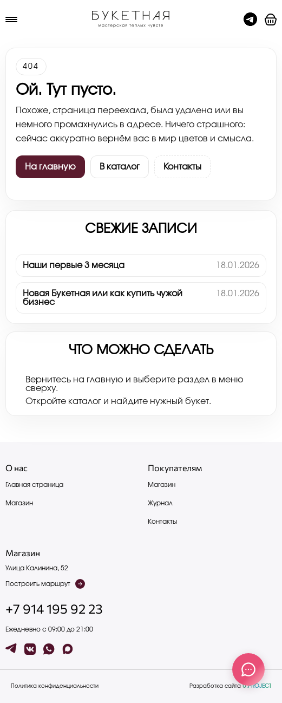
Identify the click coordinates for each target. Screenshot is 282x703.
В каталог (120, 166)
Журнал (160, 503)
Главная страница (34, 484)
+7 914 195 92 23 (54, 608)
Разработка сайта (230, 686)
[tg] (11, 649)
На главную (50, 166)
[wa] (49, 649)
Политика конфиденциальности (55, 686)
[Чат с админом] (250, 19)
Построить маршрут (45, 584)
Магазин (19, 503)
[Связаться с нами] (248, 669)
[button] (271, 19)
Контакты (182, 166)
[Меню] (11, 19)
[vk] (30, 649)
